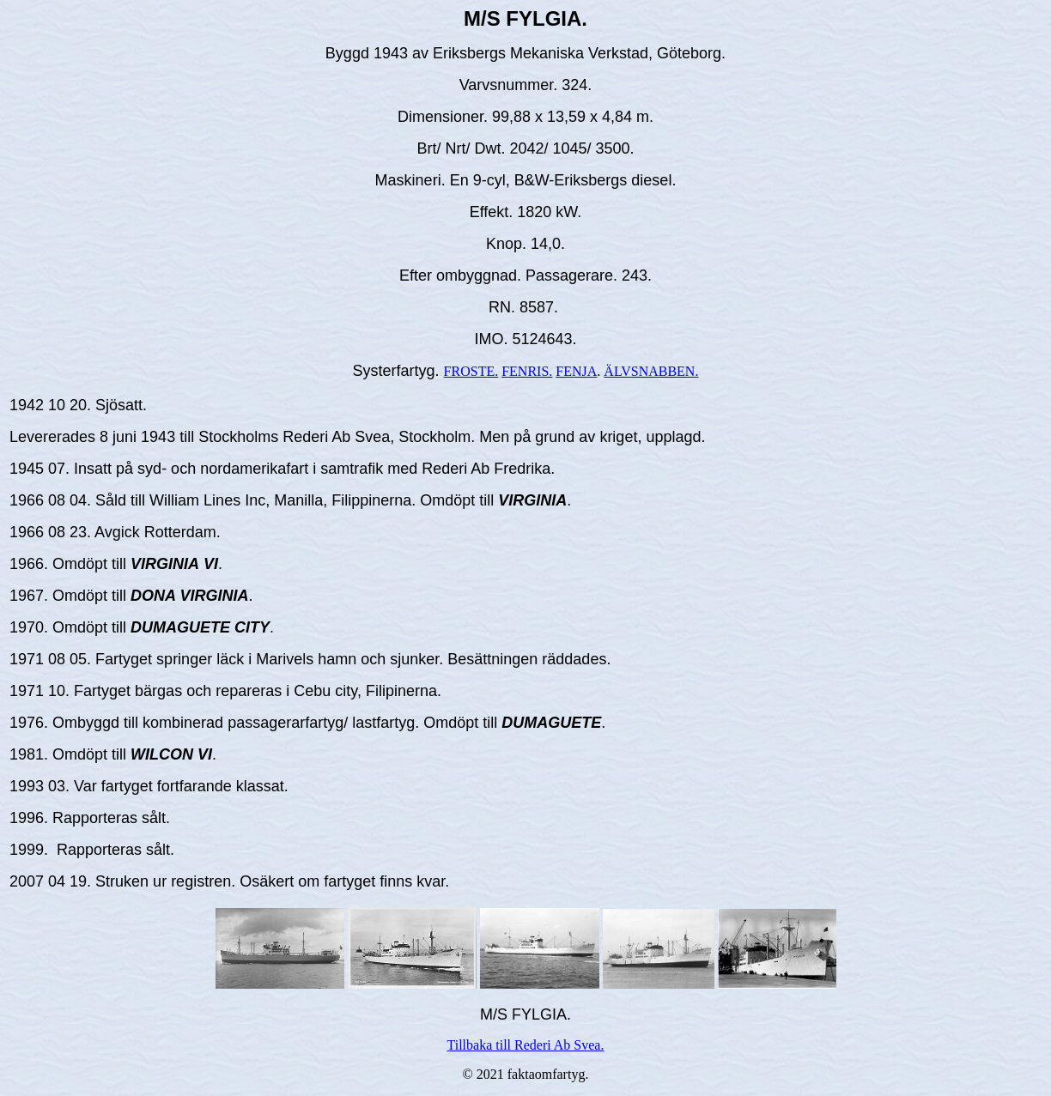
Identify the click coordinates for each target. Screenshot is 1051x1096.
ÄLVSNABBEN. (651, 371)
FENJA (576, 371)
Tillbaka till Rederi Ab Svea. (525, 1045)
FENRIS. (526, 371)
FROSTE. (471, 371)
